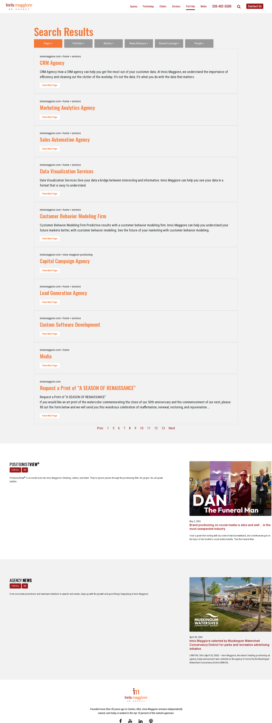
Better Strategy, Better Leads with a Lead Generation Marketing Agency (241, 500)
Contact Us (255, 6)
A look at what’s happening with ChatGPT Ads (135, 496)
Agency (133, 6)
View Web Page (49, 85)
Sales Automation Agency (65, 139)
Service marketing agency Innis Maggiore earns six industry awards (244, 596)
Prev (100, 428)
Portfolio (190, 6)
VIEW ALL (14, 468)
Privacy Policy (151, 703)
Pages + (48, 43)
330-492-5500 (221, 6)
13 (163, 428)
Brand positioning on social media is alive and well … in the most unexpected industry (80, 500)
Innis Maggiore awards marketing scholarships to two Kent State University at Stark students (136, 598)
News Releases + (139, 43)
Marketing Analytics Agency (67, 107)
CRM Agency (52, 62)
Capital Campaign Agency (65, 261)
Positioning (148, 6)
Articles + (109, 43)
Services (176, 6)
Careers (117, 703)
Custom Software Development (70, 324)
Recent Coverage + (169, 43)
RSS (23, 468)
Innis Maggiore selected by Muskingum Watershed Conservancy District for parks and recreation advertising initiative (81, 600)
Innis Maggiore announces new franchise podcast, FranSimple (190, 596)
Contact (138, 703)
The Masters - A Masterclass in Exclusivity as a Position (189, 498)
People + (199, 43)
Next (172, 428)
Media (203, 6)
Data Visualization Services (66, 171)
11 (149, 428)
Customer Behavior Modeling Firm (73, 216)
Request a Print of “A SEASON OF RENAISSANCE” (88, 388)
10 (141, 428)
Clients (162, 6)
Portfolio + (78, 43)
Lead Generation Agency (63, 293)
